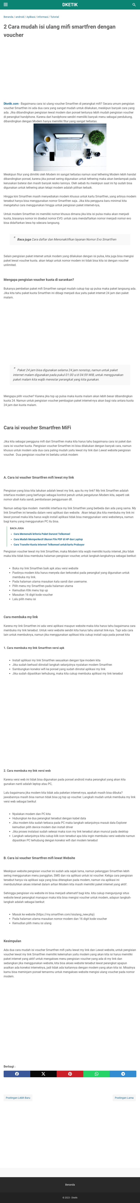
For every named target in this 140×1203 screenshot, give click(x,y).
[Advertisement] (70, 69)
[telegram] (123, 1074)
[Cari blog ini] (134, 5)
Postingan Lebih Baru (18, 1097)
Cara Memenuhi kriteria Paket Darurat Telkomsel (42, 533)
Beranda (70, 1184)
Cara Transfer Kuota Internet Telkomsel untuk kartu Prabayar (49, 544)
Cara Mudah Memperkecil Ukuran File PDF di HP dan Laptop (48, 539)
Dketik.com (11, 103)
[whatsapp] (96, 1074)
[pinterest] (70, 1074)
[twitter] (43, 1074)
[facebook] (17, 1074)
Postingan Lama (124, 1097)
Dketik (70, 4)
